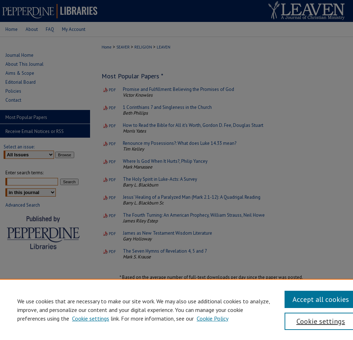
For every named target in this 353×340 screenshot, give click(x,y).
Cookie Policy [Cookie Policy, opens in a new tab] (212, 318)
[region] (176, 309)
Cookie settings (90, 318)
